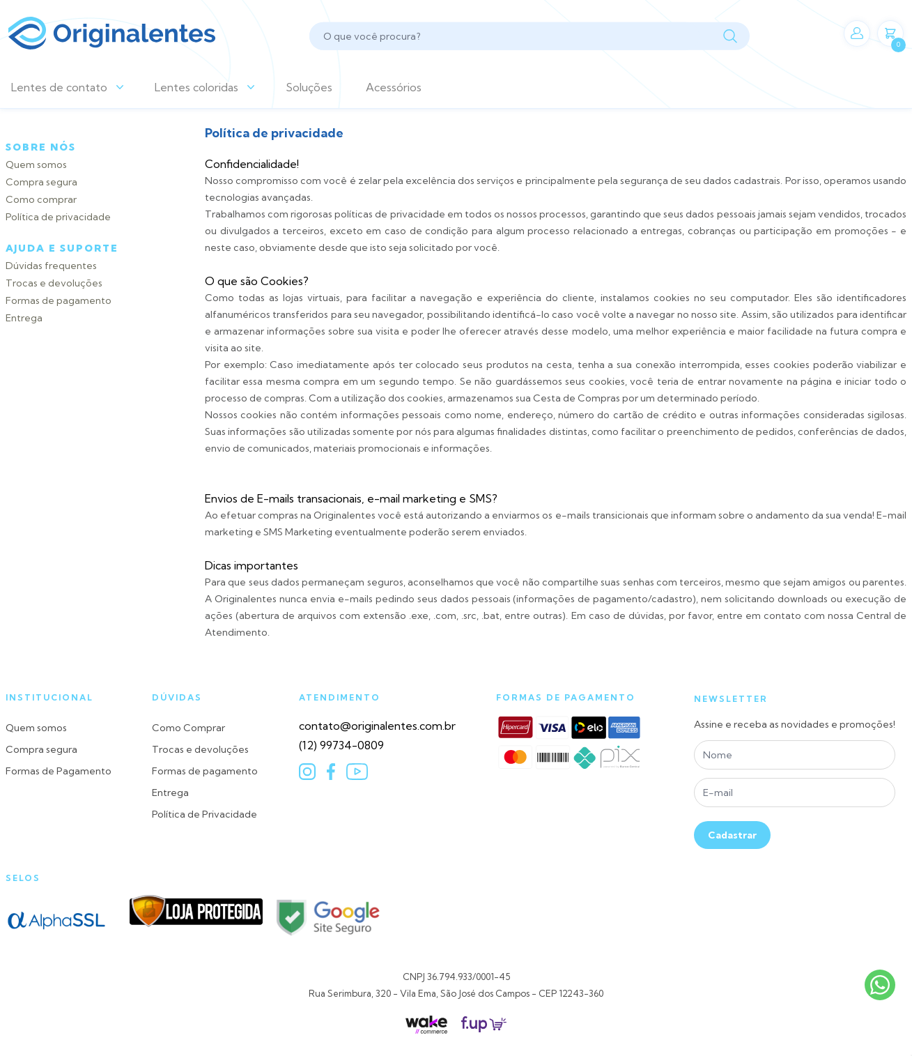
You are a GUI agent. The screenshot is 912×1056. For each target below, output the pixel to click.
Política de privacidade (58, 217)
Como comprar (41, 199)
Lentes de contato (59, 87)
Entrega (24, 318)
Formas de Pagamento (58, 771)
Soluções (309, 87)
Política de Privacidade (204, 814)
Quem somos (36, 164)
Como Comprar (188, 727)
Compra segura (41, 182)
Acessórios (394, 87)
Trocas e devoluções (54, 283)
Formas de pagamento (58, 300)
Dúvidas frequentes (51, 265)
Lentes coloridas (196, 87)
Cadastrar (732, 835)
